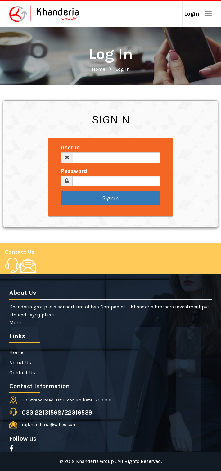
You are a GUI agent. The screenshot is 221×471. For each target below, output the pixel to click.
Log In (122, 69)
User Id (70, 147)
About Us (20, 363)
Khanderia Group (95, 461)
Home (98, 69)
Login (191, 13)
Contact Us (19, 252)
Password (74, 171)
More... (16, 322)
